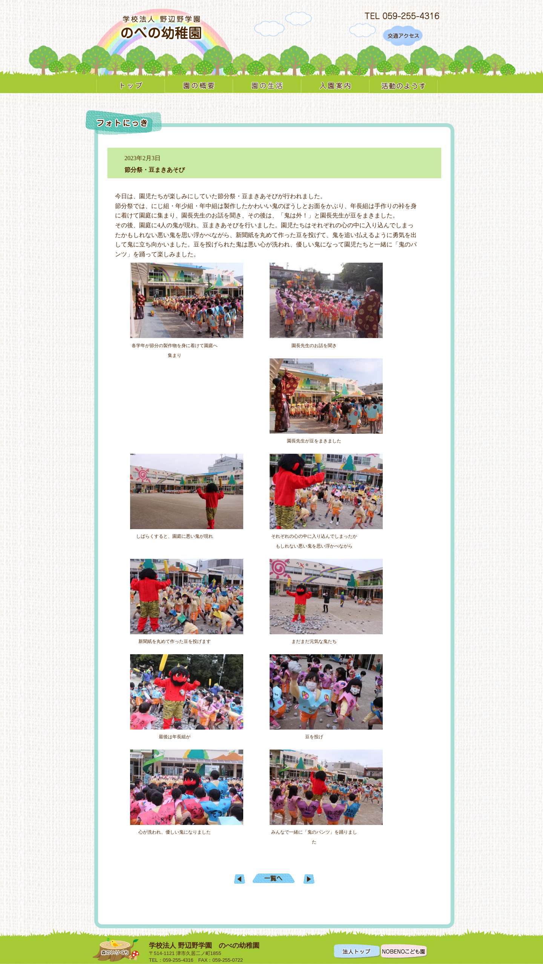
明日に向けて (239, 879)
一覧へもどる (274, 878)
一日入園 (309, 879)
